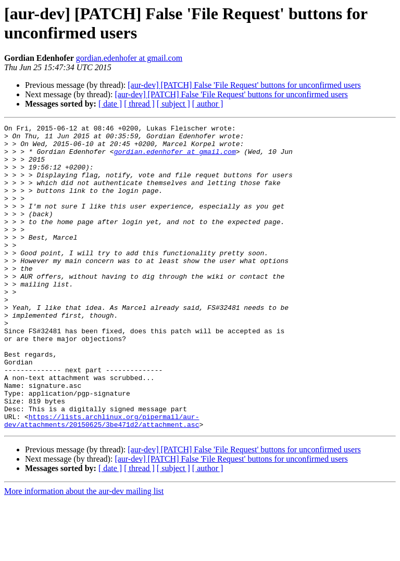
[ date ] (110, 103)
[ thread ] (139, 103)
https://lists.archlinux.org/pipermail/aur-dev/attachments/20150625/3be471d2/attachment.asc (101, 480)
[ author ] (207, 103)
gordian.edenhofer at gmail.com (129, 58)
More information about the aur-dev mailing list (84, 551)
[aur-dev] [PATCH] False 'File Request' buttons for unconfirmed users (244, 85)
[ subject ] (173, 103)
